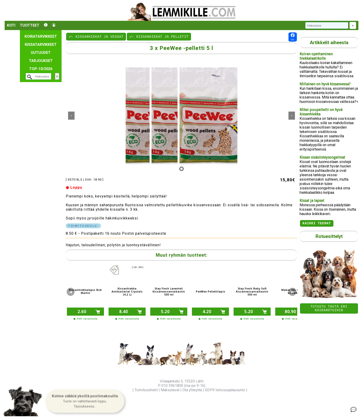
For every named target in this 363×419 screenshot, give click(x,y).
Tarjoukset (41, 61)
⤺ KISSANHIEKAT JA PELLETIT (158, 36)
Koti (11, 25)
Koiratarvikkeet (41, 36)
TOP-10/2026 (40, 69)
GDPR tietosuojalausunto (225, 390)
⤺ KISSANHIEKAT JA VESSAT (96, 36)
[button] (84, 401)
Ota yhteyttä (192, 390)
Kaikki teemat (317, 224)
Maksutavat (170, 390)
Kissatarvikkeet (41, 44)
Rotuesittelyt (329, 237)
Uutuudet (41, 52)
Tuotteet (29, 25)
